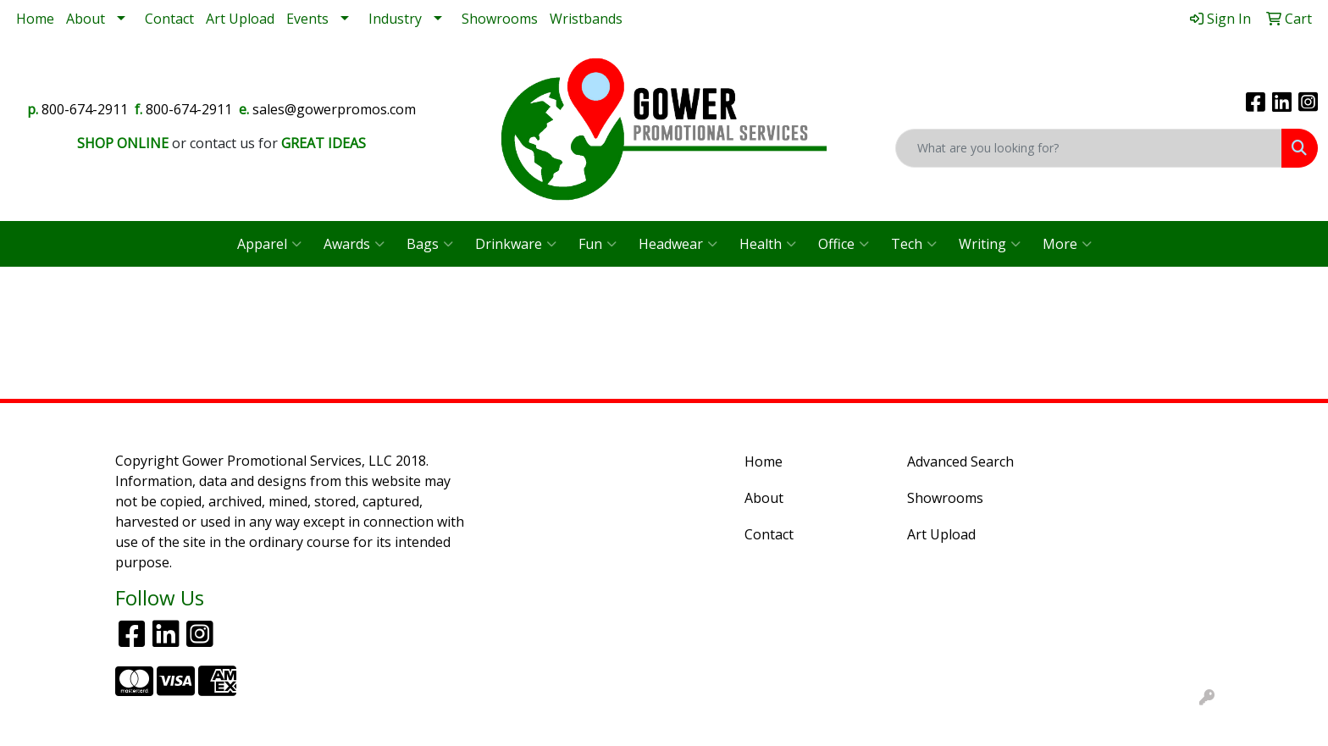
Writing (990, 244)
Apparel (269, 244)
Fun (597, 244)
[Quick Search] (1088, 148)
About (85, 18)
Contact (169, 18)
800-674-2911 (85, 109)
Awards (354, 244)
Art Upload (240, 18)
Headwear (678, 244)
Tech (914, 244)
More (1067, 244)
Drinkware (515, 244)
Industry (395, 18)
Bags (430, 244)
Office (843, 244)
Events (307, 18)
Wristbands (586, 18)
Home (35, 18)
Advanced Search (960, 461)
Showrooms (500, 18)
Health (767, 244)
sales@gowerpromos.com (334, 109)
